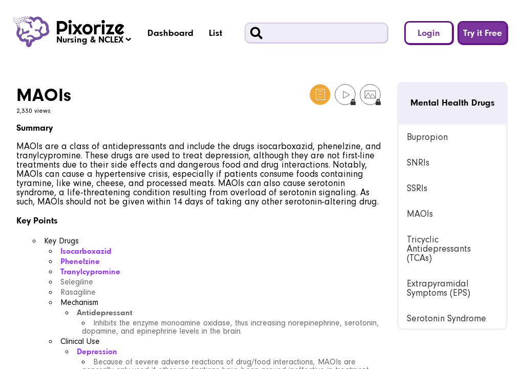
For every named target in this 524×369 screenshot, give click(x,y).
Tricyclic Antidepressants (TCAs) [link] (439, 248)
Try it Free (482, 32)
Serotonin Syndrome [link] (446, 318)
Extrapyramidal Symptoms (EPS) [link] (438, 288)
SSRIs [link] (417, 188)
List (215, 32)
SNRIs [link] (418, 162)
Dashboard (170, 32)
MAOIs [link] (420, 214)
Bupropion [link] (427, 137)
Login (429, 32)
